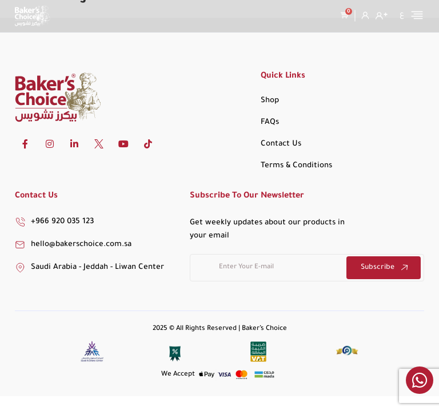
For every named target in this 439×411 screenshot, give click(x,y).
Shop (270, 100)
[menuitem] (402, 15)
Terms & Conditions (296, 166)
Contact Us (281, 144)
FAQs (270, 122)
